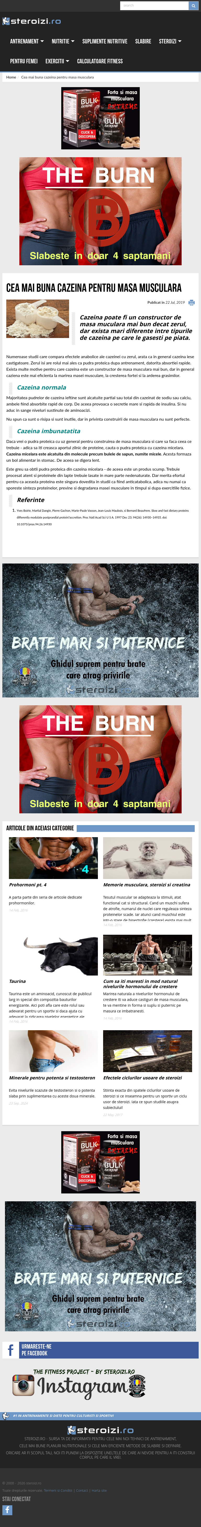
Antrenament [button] (27, 41)
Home (11, 77)
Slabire (143, 41)
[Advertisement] (37, 538)
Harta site (99, 1491)
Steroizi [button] (170, 41)
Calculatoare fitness (100, 61)
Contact (82, 1491)
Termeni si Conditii (58, 1491)
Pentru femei (24, 61)
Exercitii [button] (57, 61)
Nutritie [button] (63, 41)
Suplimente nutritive (104, 41)
